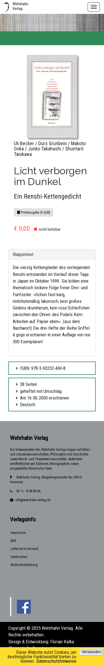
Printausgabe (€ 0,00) (33, 212)
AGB (13, 541)
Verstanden (91, 652)
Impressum (18, 533)
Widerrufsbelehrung (24, 565)
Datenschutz (19, 557)
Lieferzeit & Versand (24, 549)
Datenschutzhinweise (56, 661)
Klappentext (23, 254)
